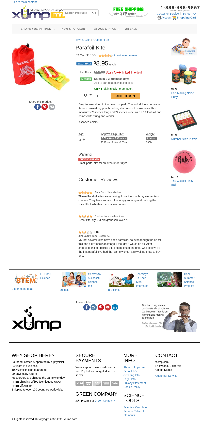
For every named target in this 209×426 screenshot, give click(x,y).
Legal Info (129, 379)
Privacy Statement (134, 383)
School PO (189, 13)
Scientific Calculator (135, 407)
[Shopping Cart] (184, 17)
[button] (110, 12)
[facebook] (86, 307)
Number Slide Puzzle (184, 139)
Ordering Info (131, 375)
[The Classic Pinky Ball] (184, 162)
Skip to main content (24, 2)
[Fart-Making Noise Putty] (184, 74)
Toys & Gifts (82, 39)
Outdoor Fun (101, 39)
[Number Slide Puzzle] (184, 120)
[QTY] (102, 96)
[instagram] (93, 307)
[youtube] (108, 307)
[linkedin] (115, 307)
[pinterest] (101, 307)
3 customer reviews (125, 55)
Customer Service (168, 13)
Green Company (105, 400)
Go (94, 12)
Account (164, 17)
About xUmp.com (134, 367)
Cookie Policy (131, 387)
